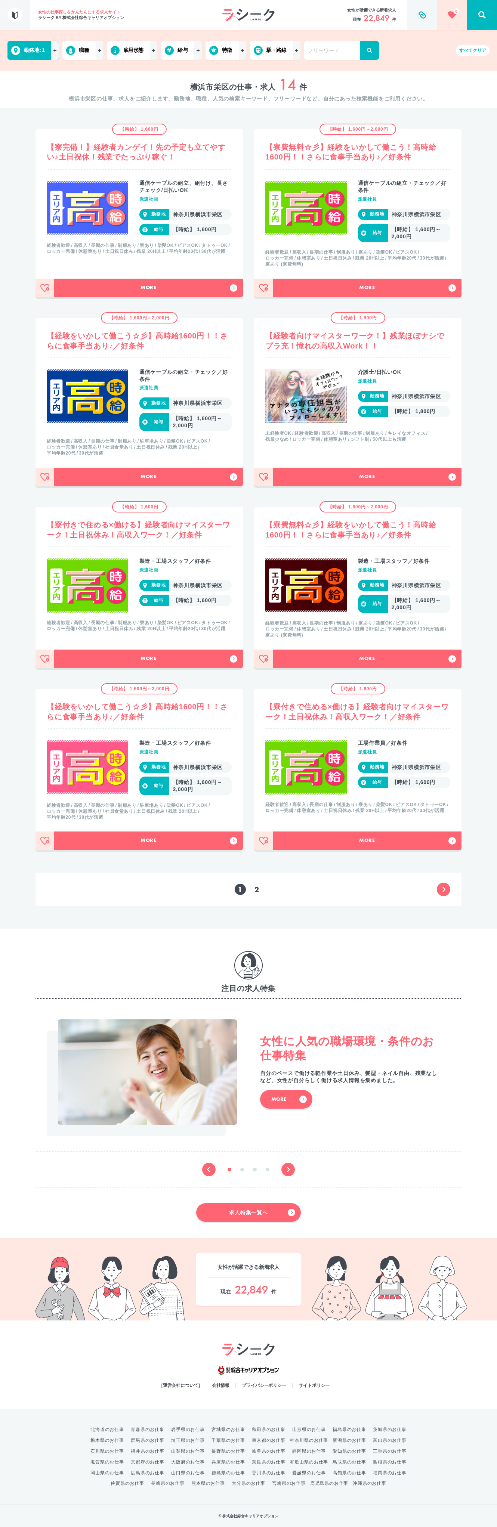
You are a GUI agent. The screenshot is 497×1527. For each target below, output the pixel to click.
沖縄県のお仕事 (369, 1483)
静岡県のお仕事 (309, 1451)
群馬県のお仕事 (147, 1440)
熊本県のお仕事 (208, 1483)
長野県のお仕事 (228, 1451)
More (189, 288)
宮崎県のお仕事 (289, 1483)
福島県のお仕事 (349, 1429)
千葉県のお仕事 (228, 1440)
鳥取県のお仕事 (349, 1462)
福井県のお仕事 (147, 1451)
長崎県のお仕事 (168, 1483)
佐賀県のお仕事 (127, 1483)
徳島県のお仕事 (228, 1472)
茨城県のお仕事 (390, 1429)
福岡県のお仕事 (390, 1472)
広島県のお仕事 (147, 1472)
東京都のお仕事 (268, 1440)
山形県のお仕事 (309, 1429)
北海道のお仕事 (107, 1429)
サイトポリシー (314, 1385)
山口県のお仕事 (188, 1472)
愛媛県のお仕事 (309, 1472)
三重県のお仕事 (390, 1451)
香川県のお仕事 (268, 1472)
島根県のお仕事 (390, 1462)
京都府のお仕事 (147, 1462)
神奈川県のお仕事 (309, 1440)
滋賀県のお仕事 (107, 1462)
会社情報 (221, 1385)
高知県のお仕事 (349, 1472)
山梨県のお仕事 (188, 1451)
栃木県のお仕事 (107, 1440)
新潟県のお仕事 (349, 1440)
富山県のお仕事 (390, 1440)
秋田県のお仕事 (268, 1429)
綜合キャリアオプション (248, 1370)
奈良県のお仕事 (268, 1462)
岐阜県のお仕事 (268, 1451)
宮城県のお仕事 (228, 1429)
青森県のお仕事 (147, 1429)
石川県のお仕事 (107, 1451)
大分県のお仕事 (248, 1483)
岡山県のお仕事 (107, 1472)
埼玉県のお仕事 (188, 1440)
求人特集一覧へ (262, 1212)
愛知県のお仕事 (349, 1451)
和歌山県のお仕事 (309, 1462)
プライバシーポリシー (264, 1385)
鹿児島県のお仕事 (329, 1483)
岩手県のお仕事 (188, 1429)
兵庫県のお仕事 (228, 1462)
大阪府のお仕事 (188, 1462)
